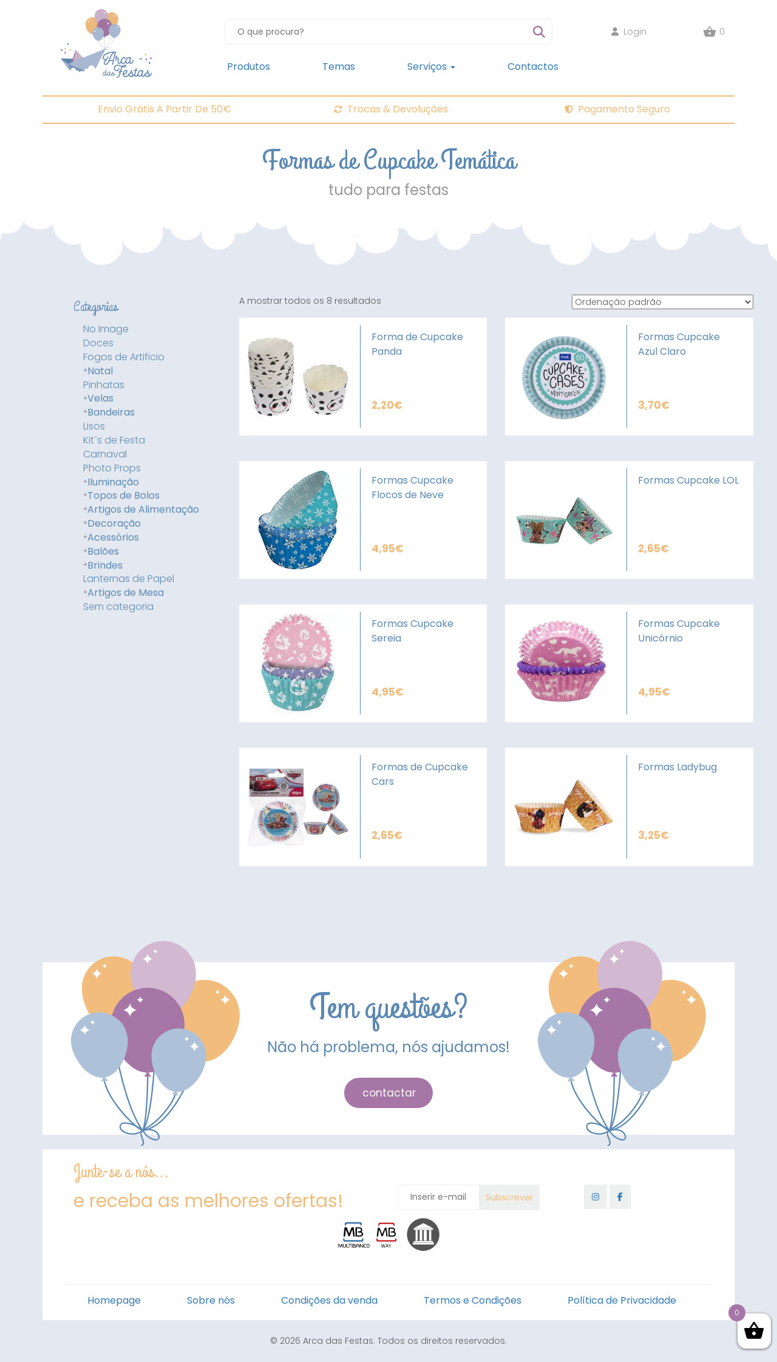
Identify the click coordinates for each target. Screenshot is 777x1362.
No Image (106, 329)
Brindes (105, 565)
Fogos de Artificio (124, 357)
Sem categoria (118, 607)
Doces (98, 343)
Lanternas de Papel (128, 579)
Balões (103, 551)
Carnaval (105, 454)
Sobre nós (211, 1300)
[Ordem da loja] (662, 302)
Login (628, 32)
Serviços (431, 67)
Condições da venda (329, 1300)
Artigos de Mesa (125, 593)
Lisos (94, 426)
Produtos (248, 67)
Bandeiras (111, 412)
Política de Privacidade (622, 1300)
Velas (100, 398)
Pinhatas (103, 385)
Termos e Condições (472, 1300)
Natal (100, 371)
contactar (389, 1093)
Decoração (114, 523)
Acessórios (113, 537)
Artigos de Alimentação (143, 509)
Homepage (114, 1300)
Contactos (532, 67)
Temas (338, 67)
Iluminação (113, 482)
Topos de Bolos (123, 495)
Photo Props (112, 468)
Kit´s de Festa (114, 440)
